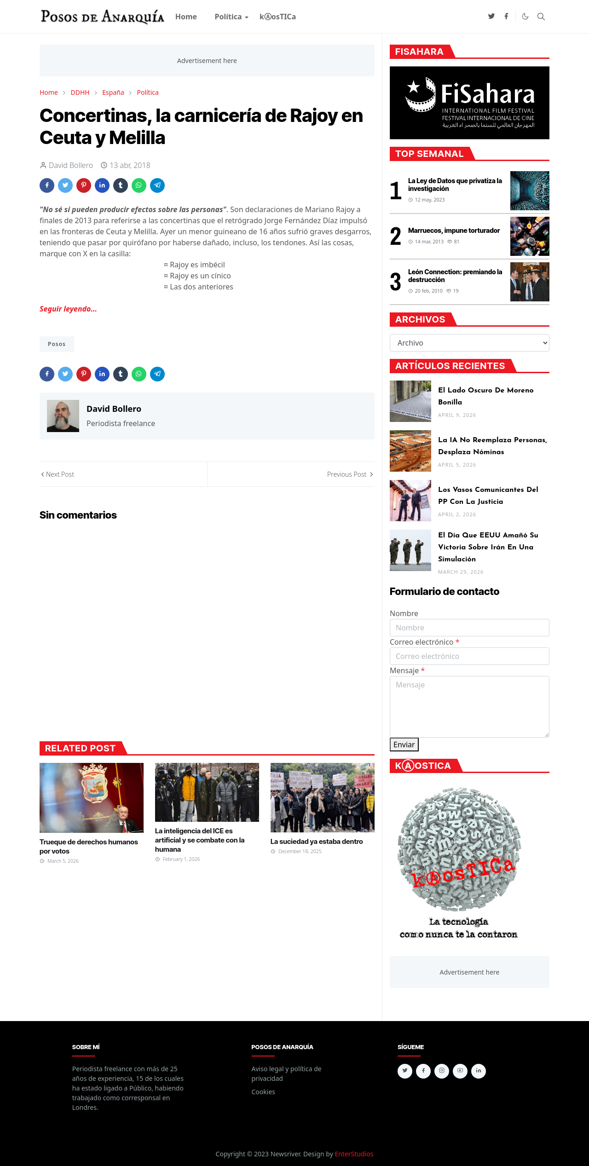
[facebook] (506, 16)
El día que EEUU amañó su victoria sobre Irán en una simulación (488, 547)
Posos (57, 344)
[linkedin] (478, 1071)
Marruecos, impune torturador (454, 230)
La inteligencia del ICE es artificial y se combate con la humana (200, 840)
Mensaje (407, 670)
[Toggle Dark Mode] (525, 16)
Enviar (404, 744)
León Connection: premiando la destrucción (455, 275)
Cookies (263, 1091)
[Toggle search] (541, 16)
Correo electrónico (425, 642)
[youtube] (460, 1071)
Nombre (404, 613)
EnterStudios (354, 1153)
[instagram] (441, 1071)
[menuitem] (186, 16)
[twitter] (491, 16)
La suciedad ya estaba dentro (317, 841)
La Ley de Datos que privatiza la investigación (455, 184)
